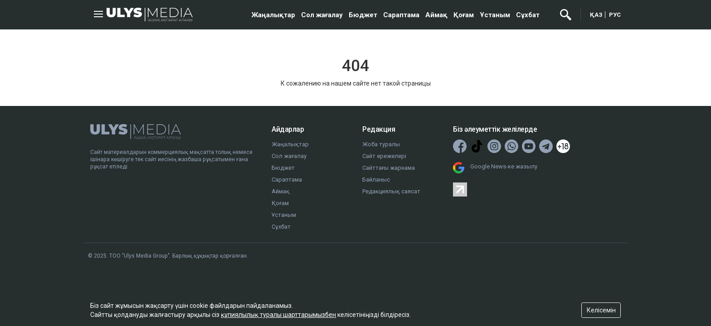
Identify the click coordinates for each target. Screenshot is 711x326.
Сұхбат (528, 15)
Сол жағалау (322, 15)
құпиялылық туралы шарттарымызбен (278, 314)
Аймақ (436, 15)
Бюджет (363, 15)
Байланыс (376, 179)
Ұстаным (495, 15)
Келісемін (601, 310)
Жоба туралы (381, 144)
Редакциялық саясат (391, 191)
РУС (615, 14)
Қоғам (463, 15)
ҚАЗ (596, 14)
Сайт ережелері (384, 156)
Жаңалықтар (273, 15)
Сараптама (401, 15)
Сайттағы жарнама (388, 167)
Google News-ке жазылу (503, 166)
